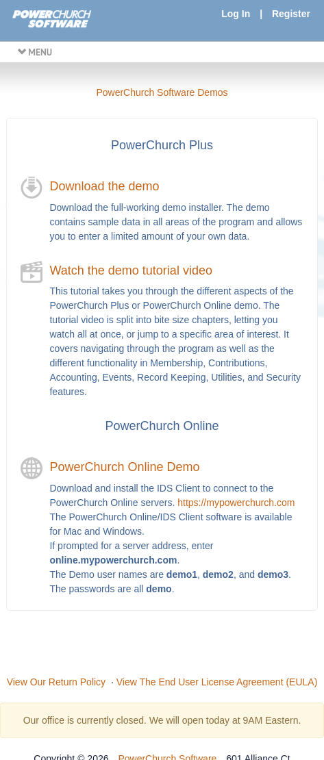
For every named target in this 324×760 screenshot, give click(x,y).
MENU (34, 52)
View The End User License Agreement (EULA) (217, 681)
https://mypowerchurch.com (236, 502)
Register (291, 13)
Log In (235, 13)
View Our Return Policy (56, 681)
